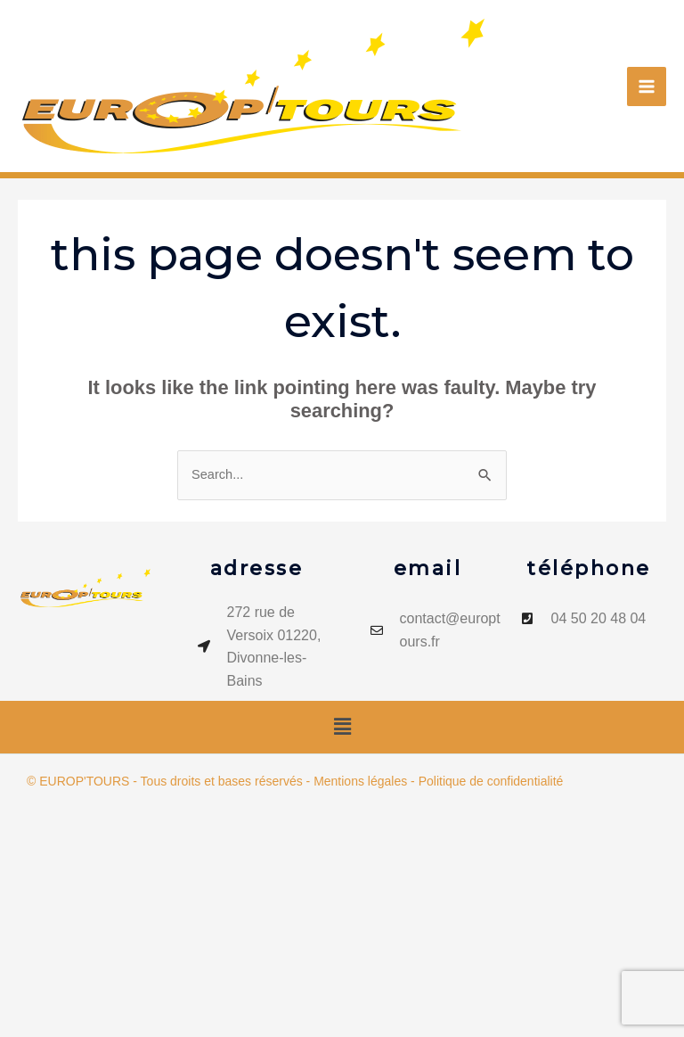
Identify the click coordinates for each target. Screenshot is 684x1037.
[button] (342, 727)
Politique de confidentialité (491, 781)
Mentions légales (360, 781)
